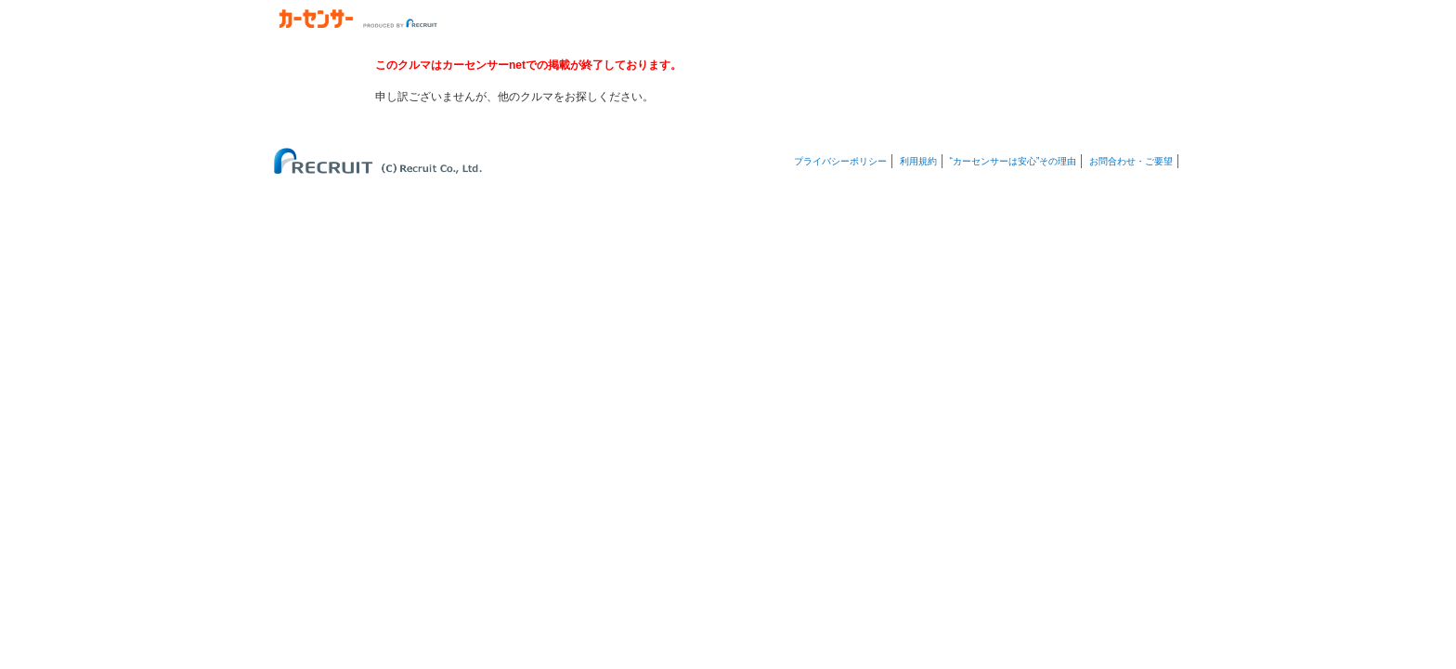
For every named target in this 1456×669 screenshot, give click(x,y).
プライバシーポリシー (840, 161)
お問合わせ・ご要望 (1131, 161)
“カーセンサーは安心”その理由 (1013, 161)
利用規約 (918, 161)
